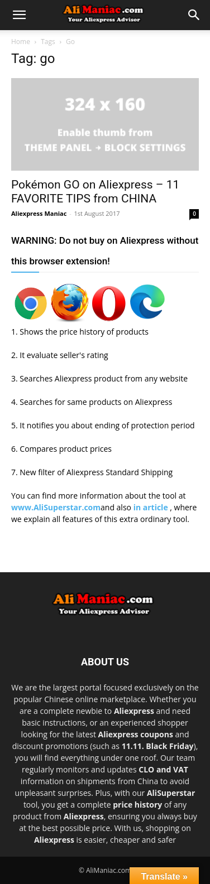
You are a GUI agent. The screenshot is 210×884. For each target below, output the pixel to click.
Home (20, 41)
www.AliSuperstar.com (56, 507)
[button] (19, 15)
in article (151, 507)
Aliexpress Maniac (38, 213)
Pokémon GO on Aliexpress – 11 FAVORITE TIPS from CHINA (95, 191)
